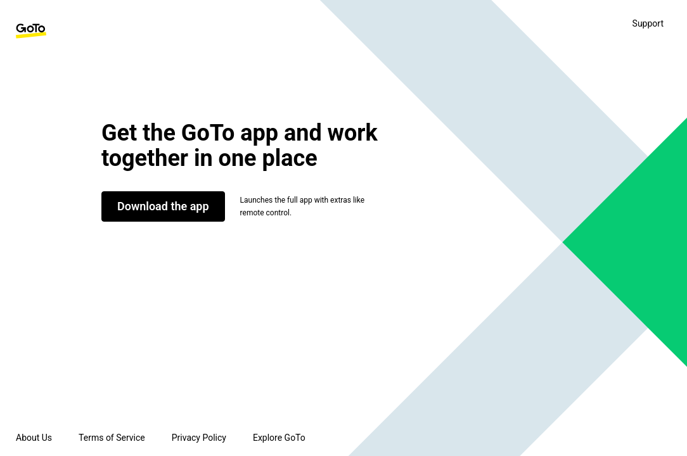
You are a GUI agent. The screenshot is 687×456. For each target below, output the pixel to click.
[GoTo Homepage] (31, 31)
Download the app (163, 206)
